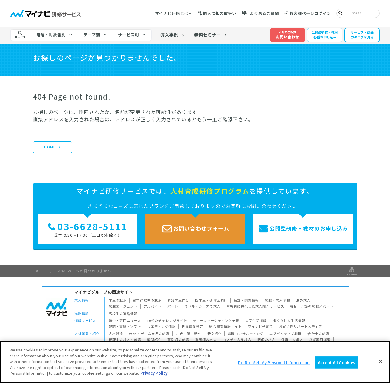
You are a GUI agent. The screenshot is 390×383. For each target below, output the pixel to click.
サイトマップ (351, 271)
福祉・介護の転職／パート (312, 306)
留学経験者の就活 (147, 300)
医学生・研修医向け (211, 300)
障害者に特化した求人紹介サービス (255, 306)
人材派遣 (116, 333)
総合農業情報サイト (225, 326)
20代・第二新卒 (188, 333)
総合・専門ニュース (125, 320)
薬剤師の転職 (178, 339)
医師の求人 (266, 339)
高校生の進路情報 (123, 313)
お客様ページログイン (310, 13)
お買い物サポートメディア (300, 326)
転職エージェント (123, 306)
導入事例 (169, 34)
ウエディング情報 (161, 326)
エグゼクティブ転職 (285, 333)
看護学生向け (178, 300)
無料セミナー (207, 34)
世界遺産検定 (192, 326)
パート (172, 306)
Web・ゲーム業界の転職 (149, 333)
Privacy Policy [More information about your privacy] (153, 373)
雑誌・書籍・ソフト (125, 326)
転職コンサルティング (245, 333)
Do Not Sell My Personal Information (274, 362)
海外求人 (303, 300)
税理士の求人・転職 (125, 339)
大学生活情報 (256, 320)
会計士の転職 (318, 333)
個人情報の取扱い (219, 13)
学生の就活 (118, 300)
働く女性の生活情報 (289, 320)
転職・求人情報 (277, 300)
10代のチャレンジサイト (167, 320)
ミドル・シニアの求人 (202, 306)
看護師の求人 (206, 339)
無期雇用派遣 (320, 339)
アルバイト (153, 306)
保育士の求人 (292, 339)
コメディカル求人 (237, 339)
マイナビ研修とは (171, 13)
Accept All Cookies (336, 362)
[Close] (380, 361)
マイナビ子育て (260, 326)
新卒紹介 (214, 333)
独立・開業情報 (246, 300)
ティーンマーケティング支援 (216, 320)
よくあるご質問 (264, 13)
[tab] (54, 35)
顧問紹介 (154, 339)
